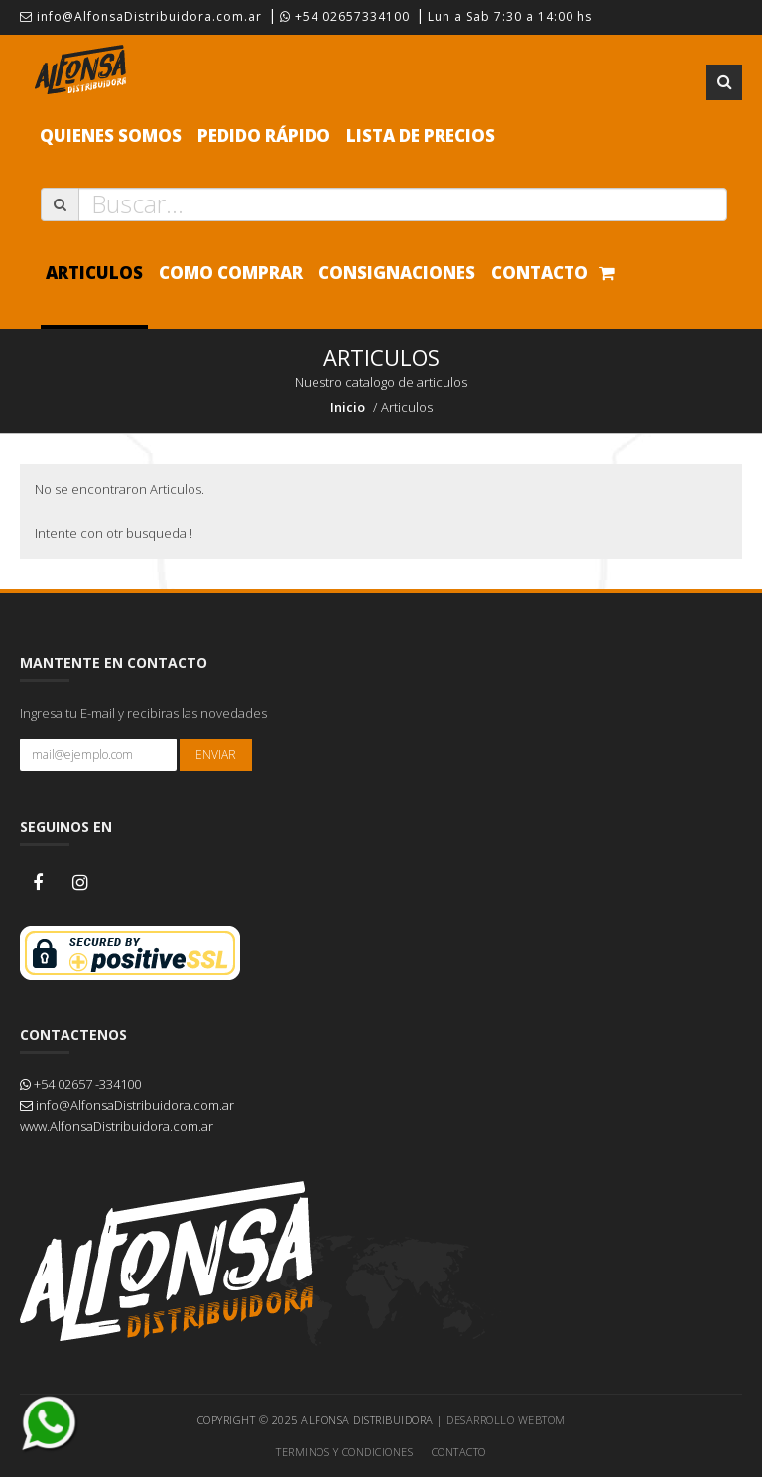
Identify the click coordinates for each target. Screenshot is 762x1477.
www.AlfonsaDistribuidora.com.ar (116, 1126)
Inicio (347, 407)
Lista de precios (420, 135)
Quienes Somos (111, 135)
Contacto (539, 272)
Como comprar (231, 272)
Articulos (94, 272)
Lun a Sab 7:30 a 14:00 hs (510, 16)
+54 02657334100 (345, 16)
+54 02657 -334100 (80, 1084)
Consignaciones (396, 272)
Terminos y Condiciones (344, 1451)
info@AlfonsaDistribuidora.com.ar (141, 16)
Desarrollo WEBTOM (506, 1419)
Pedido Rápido (263, 135)
